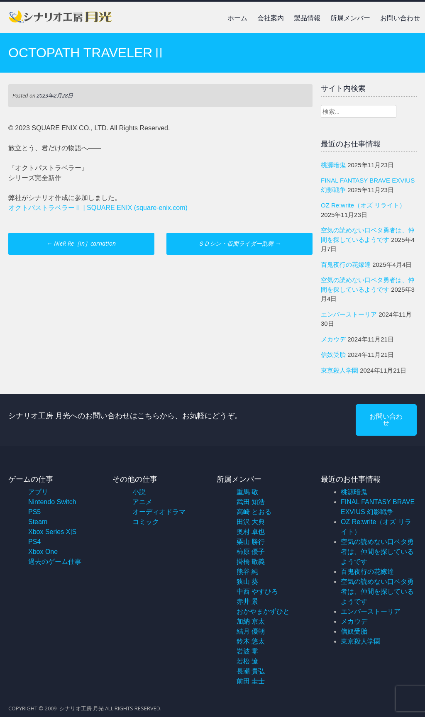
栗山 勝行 (251, 541)
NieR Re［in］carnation (81, 243)
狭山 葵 (247, 581)
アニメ (142, 501)
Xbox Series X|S (52, 531)
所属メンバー (350, 18)
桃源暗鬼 (333, 164)
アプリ (38, 491)
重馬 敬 (247, 491)
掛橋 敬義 (251, 561)
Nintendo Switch (52, 501)
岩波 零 (247, 651)
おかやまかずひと (263, 611)
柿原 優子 (251, 551)
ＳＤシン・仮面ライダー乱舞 (239, 243)
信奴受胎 (333, 354)
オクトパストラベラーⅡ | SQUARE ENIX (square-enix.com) (98, 207)
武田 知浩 (251, 501)
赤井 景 (247, 601)
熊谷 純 (247, 571)
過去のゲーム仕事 (54, 561)
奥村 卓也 (251, 531)
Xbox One (43, 551)
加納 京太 (251, 621)
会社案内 (270, 18)
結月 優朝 (251, 631)
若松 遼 (247, 661)
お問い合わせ (400, 18)
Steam (37, 521)
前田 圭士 (251, 681)
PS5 (34, 511)
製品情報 (307, 18)
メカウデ (333, 339)
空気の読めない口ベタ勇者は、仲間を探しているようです (377, 551)
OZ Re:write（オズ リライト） (363, 205)
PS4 (34, 541)
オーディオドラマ (159, 511)
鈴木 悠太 (251, 641)
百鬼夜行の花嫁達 (346, 264)
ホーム (237, 18)
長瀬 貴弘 (251, 671)
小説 (139, 491)
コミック (145, 521)
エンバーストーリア (349, 314)
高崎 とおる (254, 511)
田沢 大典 (251, 521)
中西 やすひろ (257, 591)
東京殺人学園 (339, 370)
